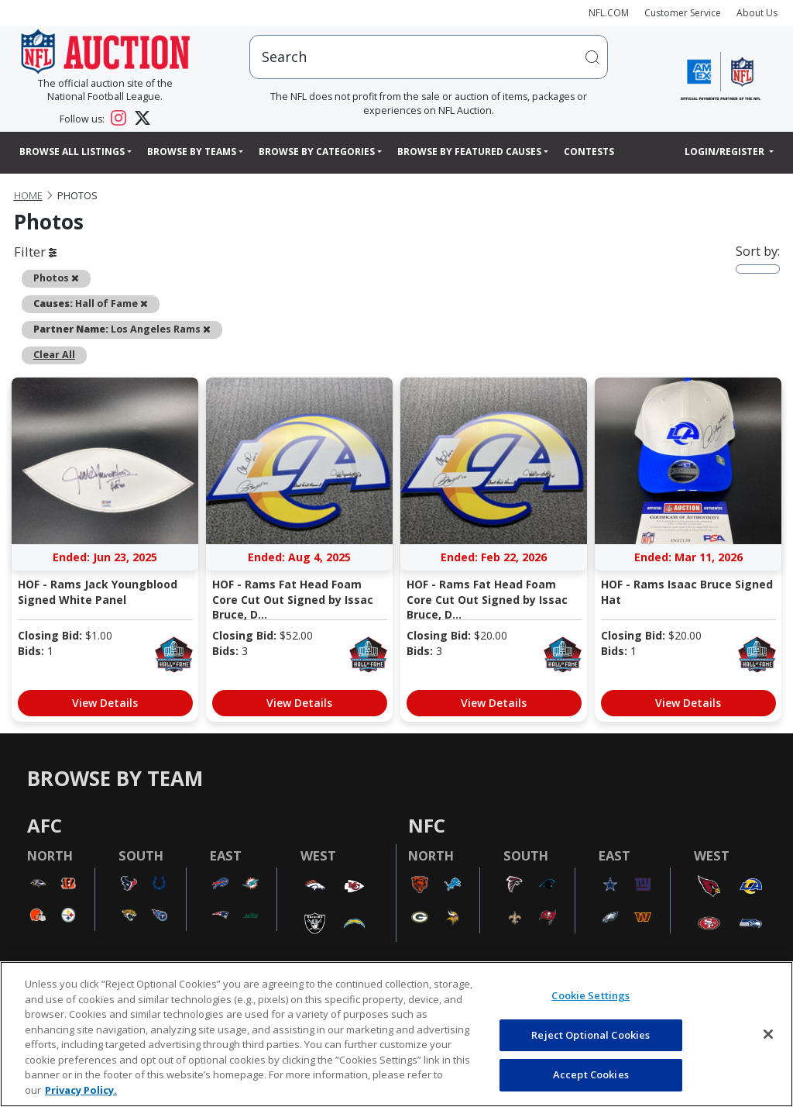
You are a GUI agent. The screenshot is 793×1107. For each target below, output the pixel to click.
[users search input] (428, 57)
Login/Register (726, 151)
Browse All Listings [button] (72, 151)
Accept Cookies (591, 1074)
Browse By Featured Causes (469, 151)
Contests (589, 151)
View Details (105, 702)
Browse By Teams (191, 151)
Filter (35, 251)
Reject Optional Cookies (590, 1035)
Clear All (54, 354)
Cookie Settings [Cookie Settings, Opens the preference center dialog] (590, 995)
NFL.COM (609, 12)
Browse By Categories (317, 151)
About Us (757, 12)
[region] (396, 1034)
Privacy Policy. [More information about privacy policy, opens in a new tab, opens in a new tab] (81, 1090)
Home (28, 195)
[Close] (768, 1034)
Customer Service (682, 12)
